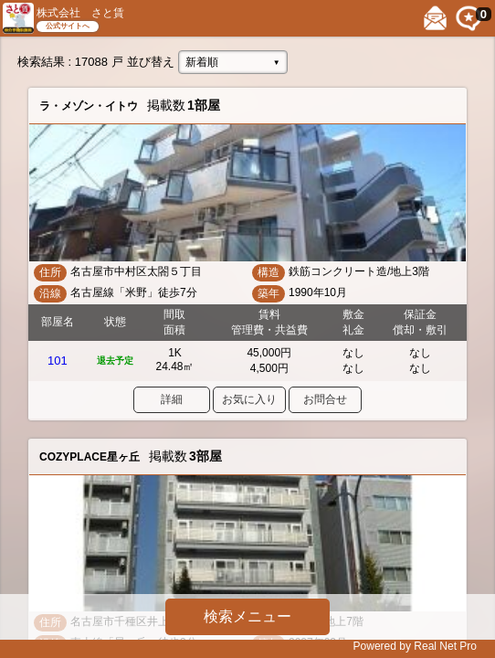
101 (57, 360)
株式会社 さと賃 (80, 12)
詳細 (172, 399)
